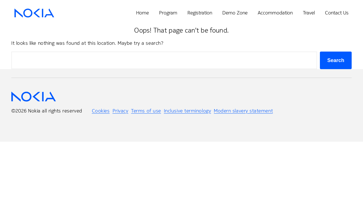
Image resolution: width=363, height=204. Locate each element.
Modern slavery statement (243, 111)
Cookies (101, 111)
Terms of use (146, 111)
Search (335, 60)
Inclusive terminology (187, 111)
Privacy (120, 111)
